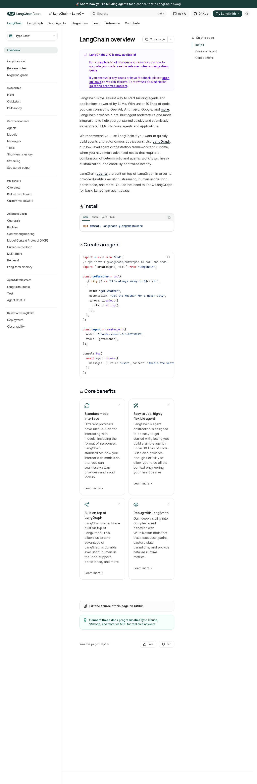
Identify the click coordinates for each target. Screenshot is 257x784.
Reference (112, 24)
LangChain (14, 24)
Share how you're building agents (104, 4)
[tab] (86, 217)
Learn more (94, 488)
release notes (138, 66)
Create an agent (206, 51)
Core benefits (204, 57)
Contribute (132, 24)
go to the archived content (108, 85)
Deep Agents (57, 24)
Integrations (79, 24)
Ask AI (180, 13)
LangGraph (35, 24)
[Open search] (128, 13)
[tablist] (122, 217)
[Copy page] (154, 39)
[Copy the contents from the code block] (169, 217)
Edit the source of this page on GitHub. (116, 606)
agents (102, 174)
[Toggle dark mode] (247, 14)
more (165, 109)
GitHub (201, 13)
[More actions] (170, 39)
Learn (97, 24)
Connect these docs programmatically (116, 620)
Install (199, 45)
